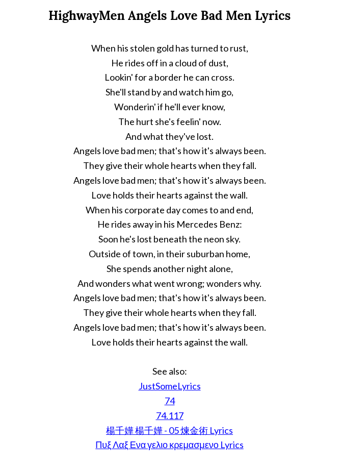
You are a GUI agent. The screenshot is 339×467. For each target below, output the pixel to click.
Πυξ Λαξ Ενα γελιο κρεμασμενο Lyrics (169, 444)
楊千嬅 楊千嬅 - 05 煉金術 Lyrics (169, 430)
